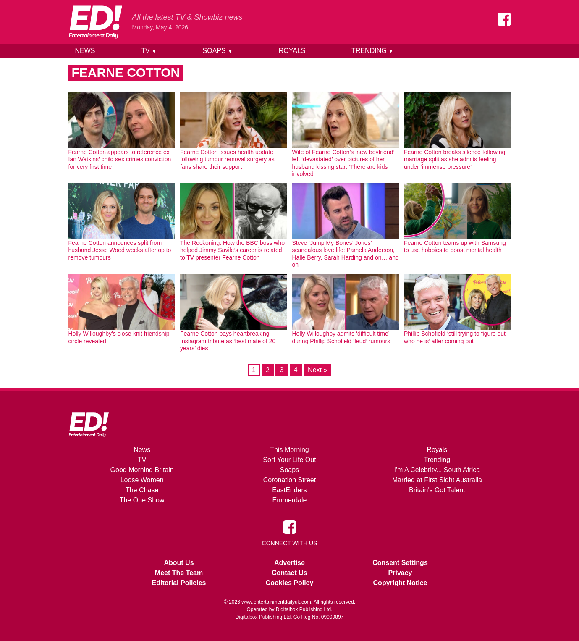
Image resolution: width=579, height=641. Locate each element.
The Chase (142, 490)
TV (149, 50)
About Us (179, 562)
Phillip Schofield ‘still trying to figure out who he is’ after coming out (455, 337)
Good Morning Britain (142, 469)
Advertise (289, 562)
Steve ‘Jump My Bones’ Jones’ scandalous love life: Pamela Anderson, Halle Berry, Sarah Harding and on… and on (345, 253)
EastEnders (289, 490)
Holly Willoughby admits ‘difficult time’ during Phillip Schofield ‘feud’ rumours (341, 337)
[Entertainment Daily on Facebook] (504, 19)
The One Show (142, 500)
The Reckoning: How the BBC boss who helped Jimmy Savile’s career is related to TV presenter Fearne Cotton (232, 250)
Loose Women (142, 479)
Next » (317, 369)
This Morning (289, 449)
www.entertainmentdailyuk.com (276, 602)
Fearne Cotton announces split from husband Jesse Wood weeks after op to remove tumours (119, 250)
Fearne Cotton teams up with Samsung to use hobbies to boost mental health (455, 246)
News (85, 50)
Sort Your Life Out (289, 459)
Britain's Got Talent (437, 490)
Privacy (400, 572)
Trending (372, 50)
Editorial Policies (179, 582)
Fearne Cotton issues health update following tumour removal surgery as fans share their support (227, 159)
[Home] (95, 22)
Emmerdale (289, 500)
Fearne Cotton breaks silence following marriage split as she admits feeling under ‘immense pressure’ (454, 159)
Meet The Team (179, 572)
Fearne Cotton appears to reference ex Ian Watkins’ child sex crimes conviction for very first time (119, 159)
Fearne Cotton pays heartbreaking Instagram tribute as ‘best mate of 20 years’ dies (227, 341)
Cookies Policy (290, 582)
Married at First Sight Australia (437, 479)
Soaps (218, 50)
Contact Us (289, 572)
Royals (292, 50)
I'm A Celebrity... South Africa (437, 469)
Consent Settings (400, 562)
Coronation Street (289, 479)
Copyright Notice (400, 582)
